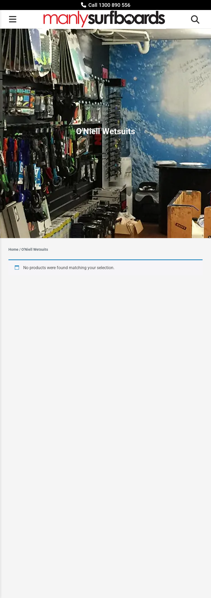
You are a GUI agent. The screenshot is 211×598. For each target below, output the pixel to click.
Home (13, 249)
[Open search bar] (193, 19)
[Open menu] (12, 19)
